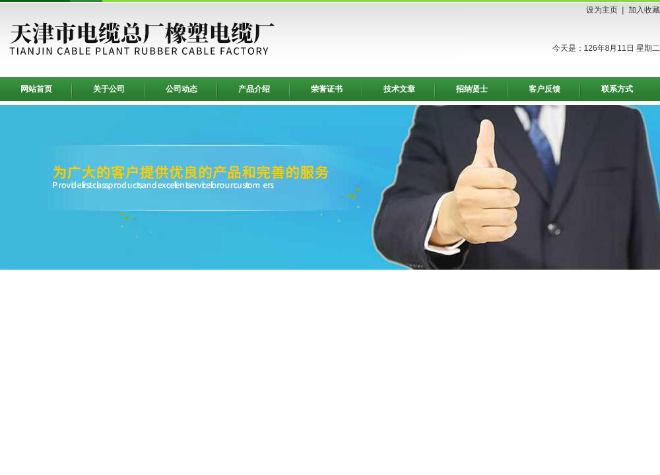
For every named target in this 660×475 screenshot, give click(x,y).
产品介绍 (254, 89)
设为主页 (602, 10)
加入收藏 (644, 10)
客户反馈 (544, 89)
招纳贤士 (472, 89)
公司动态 (181, 89)
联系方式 (617, 89)
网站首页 (36, 89)
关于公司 (109, 89)
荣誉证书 (327, 89)
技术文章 (399, 89)
